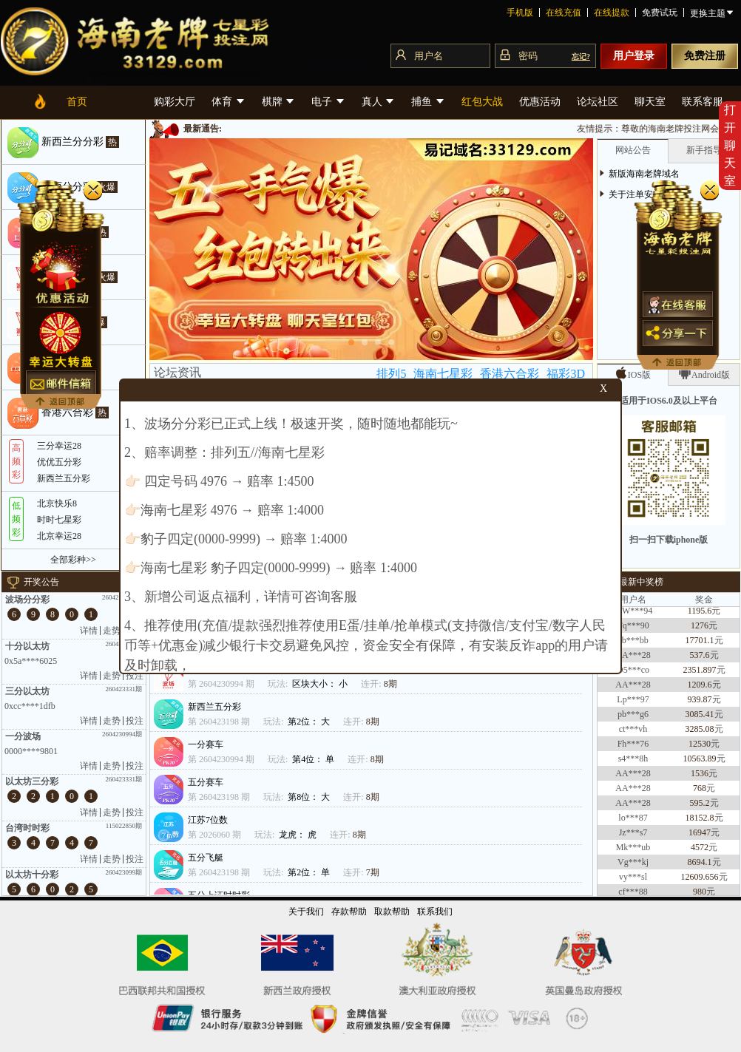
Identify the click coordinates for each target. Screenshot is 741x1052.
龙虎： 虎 (299, 834)
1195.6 (700, 615)
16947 (699, 837)
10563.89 (700, 763)
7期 (372, 872)
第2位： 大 (310, 721)
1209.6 (700, 689)
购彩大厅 (174, 101)
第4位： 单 (314, 759)
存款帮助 (349, 911)
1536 (699, 778)
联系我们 (435, 911)
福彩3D (566, 373)
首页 (77, 101)
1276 (699, 630)
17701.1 (700, 644)
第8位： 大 (310, 797)
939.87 (700, 704)
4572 (699, 851)
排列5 (391, 373)
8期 (390, 684)
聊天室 (650, 101)
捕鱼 (428, 101)
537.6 (700, 659)
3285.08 (700, 733)
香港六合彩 (509, 373)
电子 (328, 101)
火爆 (106, 187)
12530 (699, 748)
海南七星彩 (443, 373)
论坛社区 (597, 101)
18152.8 (700, 822)
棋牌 (279, 101)
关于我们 (306, 911)
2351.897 (700, 674)
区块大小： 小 (321, 684)
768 (699, 792)
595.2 (700, 807)
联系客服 (702, 101)
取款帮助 (392, 911)
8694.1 (700, 866)
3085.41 (700, 718)
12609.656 (700, 881)
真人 (379, 101)
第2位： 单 (310, 872)
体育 (229, 101)
